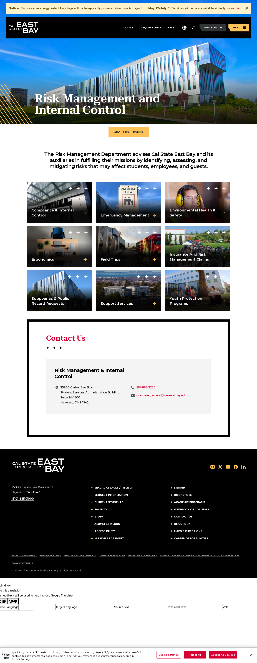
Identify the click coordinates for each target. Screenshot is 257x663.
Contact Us (183, 517)
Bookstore (183, 495)
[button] (184, 28)
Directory (182, 524)
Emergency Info (50, 556)
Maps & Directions (188, 532)
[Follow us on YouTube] (228, 467)
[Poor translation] (13, 602)
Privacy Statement (24, 556)
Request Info (151, 27)
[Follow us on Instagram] (212, 467)
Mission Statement (109, 539)
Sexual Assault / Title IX (113, 488)
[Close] (247, 8)
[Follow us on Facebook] (236, 467)
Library (180, 488)
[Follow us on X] (220, 467)
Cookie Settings (22, 564)
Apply (129, 27)
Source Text (121, 608)
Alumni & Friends (107, 524)
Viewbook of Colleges (191, 510)
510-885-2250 (146, 388)
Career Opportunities (191, 539)
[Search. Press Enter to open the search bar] (193, 28)
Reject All (195, 654)
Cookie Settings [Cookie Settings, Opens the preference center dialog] (168, 654)
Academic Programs (189, 503)
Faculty (100, 510)
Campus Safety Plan (112, 556)
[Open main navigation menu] (238, 28)
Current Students (108, 503)
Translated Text (176, 608)
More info (234, 8)
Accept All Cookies (223, 654)
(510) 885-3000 (22, 499)
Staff (98, 517)
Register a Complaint (142, 556)
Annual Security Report (80, 556)
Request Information (111, 495)
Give (171, 27)
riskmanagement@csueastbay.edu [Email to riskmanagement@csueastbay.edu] (161, 396)
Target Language (66, 608)
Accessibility (104, 532)
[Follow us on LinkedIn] (243, 467)
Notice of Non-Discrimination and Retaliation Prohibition (199, 556)
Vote (225, 608)
